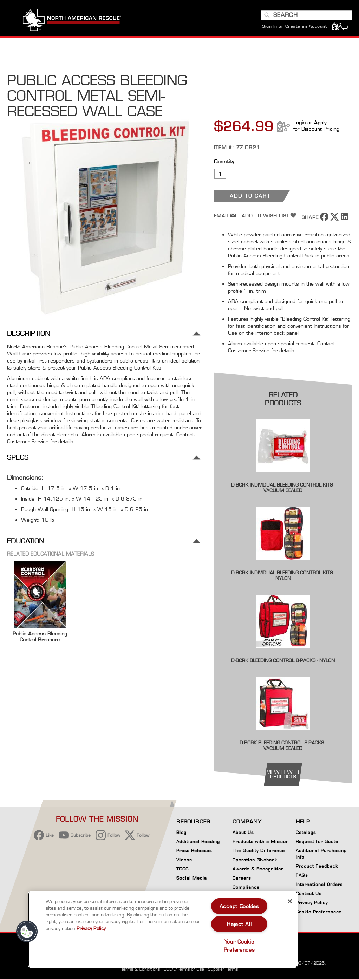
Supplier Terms (223, 969)
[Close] (290, 901)
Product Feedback (317, 866)
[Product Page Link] (283, 477)
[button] (27, 931)
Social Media (191, 878)
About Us (243, 832)
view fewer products (283, 774)
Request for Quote (317, 841)
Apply (320, 122)
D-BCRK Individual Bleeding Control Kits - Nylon (283, 575)
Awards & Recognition (258, 869)
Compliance (246, 887)
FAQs (302, 875)
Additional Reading (198, 841)
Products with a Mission (261, 841)
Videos (184, 859)
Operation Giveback (255, 859)
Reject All (239, 924)
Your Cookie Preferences (239, 946)
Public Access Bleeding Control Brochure (40, 636)
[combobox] (306, 15)
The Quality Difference (259, 850)
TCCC (182, 869)
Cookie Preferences (318, 913)
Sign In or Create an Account (294, 26)
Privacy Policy (312, 902)
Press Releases (194, 850)
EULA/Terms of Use (184, 969)
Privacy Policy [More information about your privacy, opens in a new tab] (91, 928)
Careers (242, 878)
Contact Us (308, 893)
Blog (181, 832)
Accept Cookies (239, 906)
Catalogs (306, 832)
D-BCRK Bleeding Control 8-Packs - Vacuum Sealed (283, 745)
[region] (163, 929)
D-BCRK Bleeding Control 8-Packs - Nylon (283, 660)
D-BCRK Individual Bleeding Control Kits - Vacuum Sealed (283, 487)
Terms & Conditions (140, 969)
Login (299, 122)
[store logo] (72, 21)
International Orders (319, 884)
